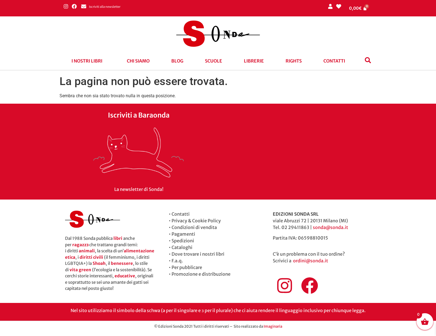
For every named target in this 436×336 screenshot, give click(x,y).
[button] (88, 60)
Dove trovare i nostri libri (198, 254)
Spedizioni (183, 240)
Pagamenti (183, 234)
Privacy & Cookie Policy (196, 220)
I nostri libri (86, 61)
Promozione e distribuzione (201, 274)
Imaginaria (273, 326)
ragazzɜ (80, 244)
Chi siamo (138, 61)
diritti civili (91, 257)
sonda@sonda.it (330, 227)
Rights (294, 61)
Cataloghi (182, 247)
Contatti (334, 61)
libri (117, 238)
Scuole (213, 61)
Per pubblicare (187, 267)
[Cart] (358, 8)
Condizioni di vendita (194, 227)
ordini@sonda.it (310, 260)
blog (177, 61)
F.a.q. (177, 260)
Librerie (254, 61)
